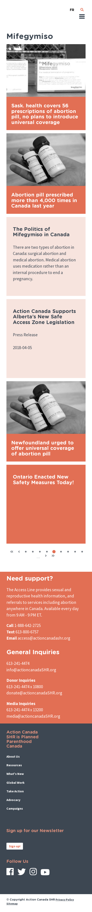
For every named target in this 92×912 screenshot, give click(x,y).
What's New (15, 774)
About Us (13, 756)
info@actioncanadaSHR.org (31, 670)
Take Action (15, 791)
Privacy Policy (65, 899)
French (72, 8)
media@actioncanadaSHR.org (33, 716)
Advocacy (13, 800)
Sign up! (15, 846)
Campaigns (14, 808)
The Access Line (20, 589)
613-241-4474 (17, 663)
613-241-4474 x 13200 (24, 709)
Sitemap (12, 903)
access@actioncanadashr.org (44, 638)
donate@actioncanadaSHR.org (34, 693)
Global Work (15, 783)
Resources (14, 765)
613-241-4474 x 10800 (24, 686)
